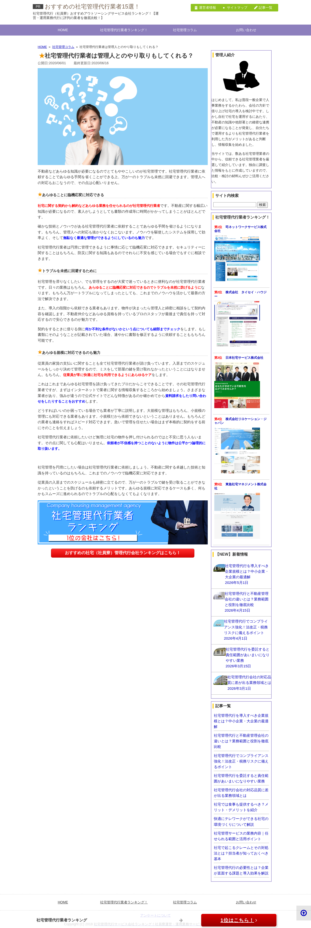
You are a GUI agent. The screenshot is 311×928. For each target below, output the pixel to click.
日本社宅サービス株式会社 (246, 356)
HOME (63, 30)
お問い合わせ (246, 30)
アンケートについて (155, 912)
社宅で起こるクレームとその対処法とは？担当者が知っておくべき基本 (243, 850)
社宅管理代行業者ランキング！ (124, 30)
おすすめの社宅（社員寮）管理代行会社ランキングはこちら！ (123, 508)
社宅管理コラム (185, 30)
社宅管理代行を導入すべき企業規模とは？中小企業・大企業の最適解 (243, 718)
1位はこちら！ (238, 920)
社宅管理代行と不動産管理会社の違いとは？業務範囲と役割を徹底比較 (243, 738)
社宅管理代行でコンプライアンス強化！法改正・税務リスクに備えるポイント (243, 758)
